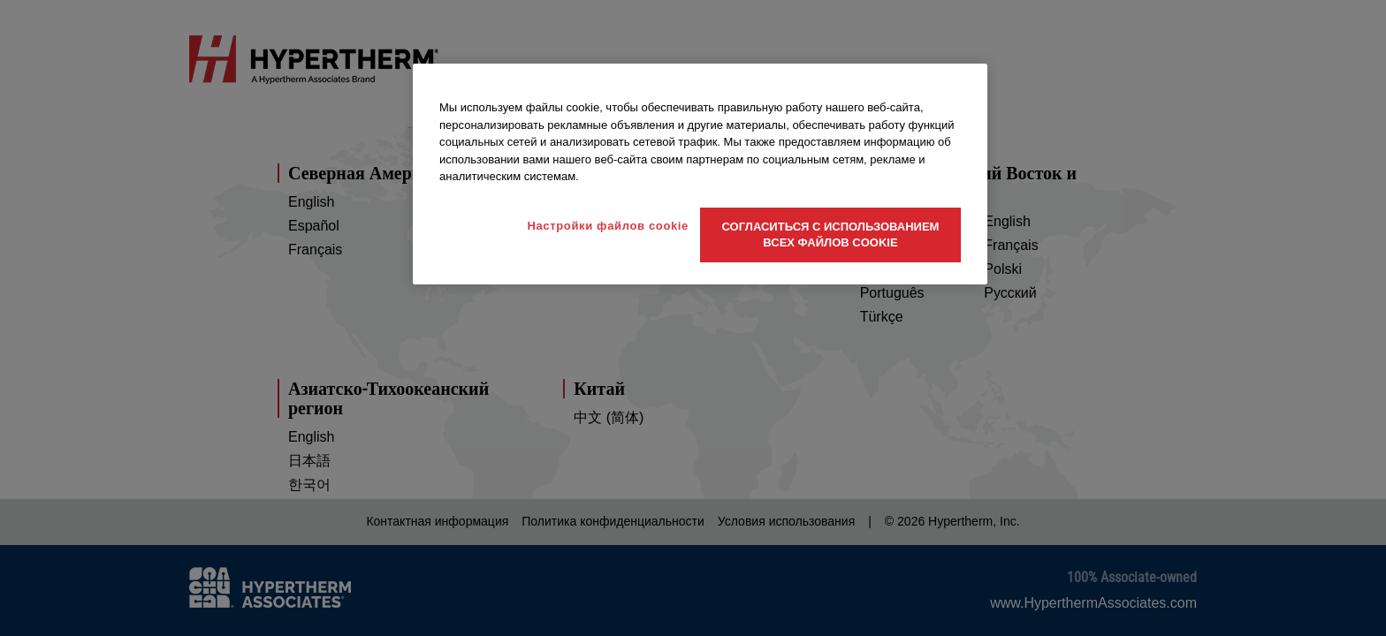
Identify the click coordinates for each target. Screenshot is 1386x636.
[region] (700, 174)
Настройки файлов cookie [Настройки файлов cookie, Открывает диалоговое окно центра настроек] (608, 225)
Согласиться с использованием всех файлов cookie (831, 234)
